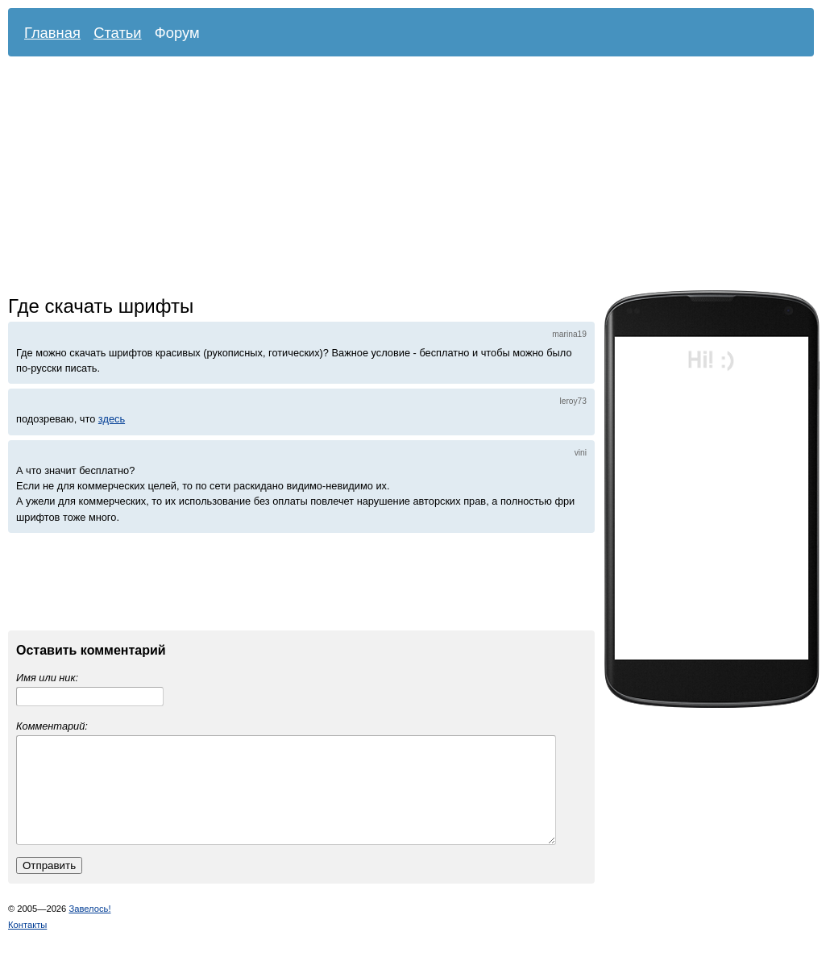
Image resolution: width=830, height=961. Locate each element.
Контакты (27, 944)
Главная (52, 32)
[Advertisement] (318, 177)
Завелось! (89, 928)
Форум (177, 32)
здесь (111, 419)
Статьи (117, 32)
